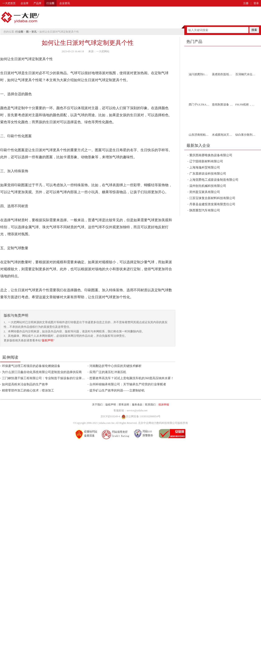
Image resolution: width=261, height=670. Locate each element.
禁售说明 (124, 404)
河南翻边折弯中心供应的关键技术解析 (115, 366)
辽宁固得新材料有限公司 (206, 161)
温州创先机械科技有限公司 (207, 186)
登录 (256, 3)
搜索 (254, 30)
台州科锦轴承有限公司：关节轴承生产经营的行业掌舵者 (127, 384)
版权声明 (47, 340)
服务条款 (137, 404)
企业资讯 (64, 3)
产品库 (37, 3)
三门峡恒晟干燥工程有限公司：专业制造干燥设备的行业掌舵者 (45, 378)
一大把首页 (9, 3)
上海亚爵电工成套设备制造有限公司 (213, 179)
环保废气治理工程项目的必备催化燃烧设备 (31, 366)
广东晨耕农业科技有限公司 (207, 173)
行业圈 (50, 3)
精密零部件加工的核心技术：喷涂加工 (28, 390)
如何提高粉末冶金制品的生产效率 (25, 384)
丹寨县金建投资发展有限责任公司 (212, 204)
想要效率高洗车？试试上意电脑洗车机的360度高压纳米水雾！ (131, 378)
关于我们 (97, 404)
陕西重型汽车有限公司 (204, 210)
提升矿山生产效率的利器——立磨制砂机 (117, 390)
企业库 (24, 3)
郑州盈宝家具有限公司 (204, 192)
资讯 (34, 31)
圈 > (29, 31)
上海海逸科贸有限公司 (204, 167)
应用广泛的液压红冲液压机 (107, 372)
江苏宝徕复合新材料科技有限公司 (212, 198)
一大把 (20, 17)
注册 (246, 3)
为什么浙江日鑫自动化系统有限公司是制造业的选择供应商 (42, 372)
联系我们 (150, 404)
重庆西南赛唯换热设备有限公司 (210, 155)
